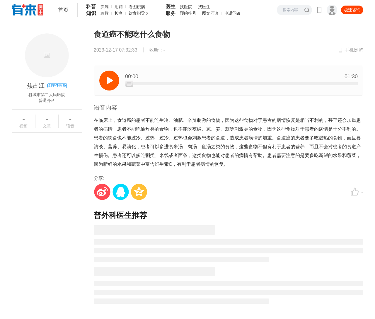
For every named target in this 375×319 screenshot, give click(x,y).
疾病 (104, 6)
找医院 (186, 6)
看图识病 (137, 6)
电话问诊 (232, 13)
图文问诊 (210, 13)
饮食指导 (137, 13)
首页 (63, 10)
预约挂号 (188, 13)
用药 (119, 6)
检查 (119, 13)
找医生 (204, 6)
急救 (104, 13)
